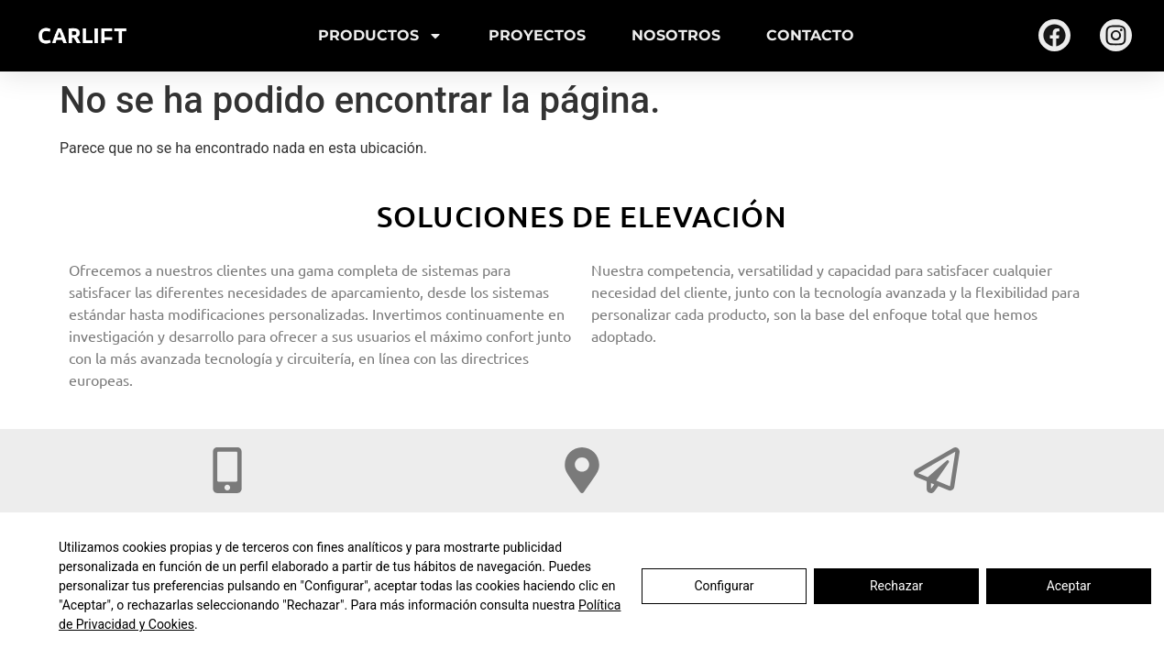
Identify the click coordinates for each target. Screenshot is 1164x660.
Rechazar (896, 585)
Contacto (810, 35)
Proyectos (537, 35)
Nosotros (675, 35)
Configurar (724, 585)
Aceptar (1069, 585)
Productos (380, 35)
